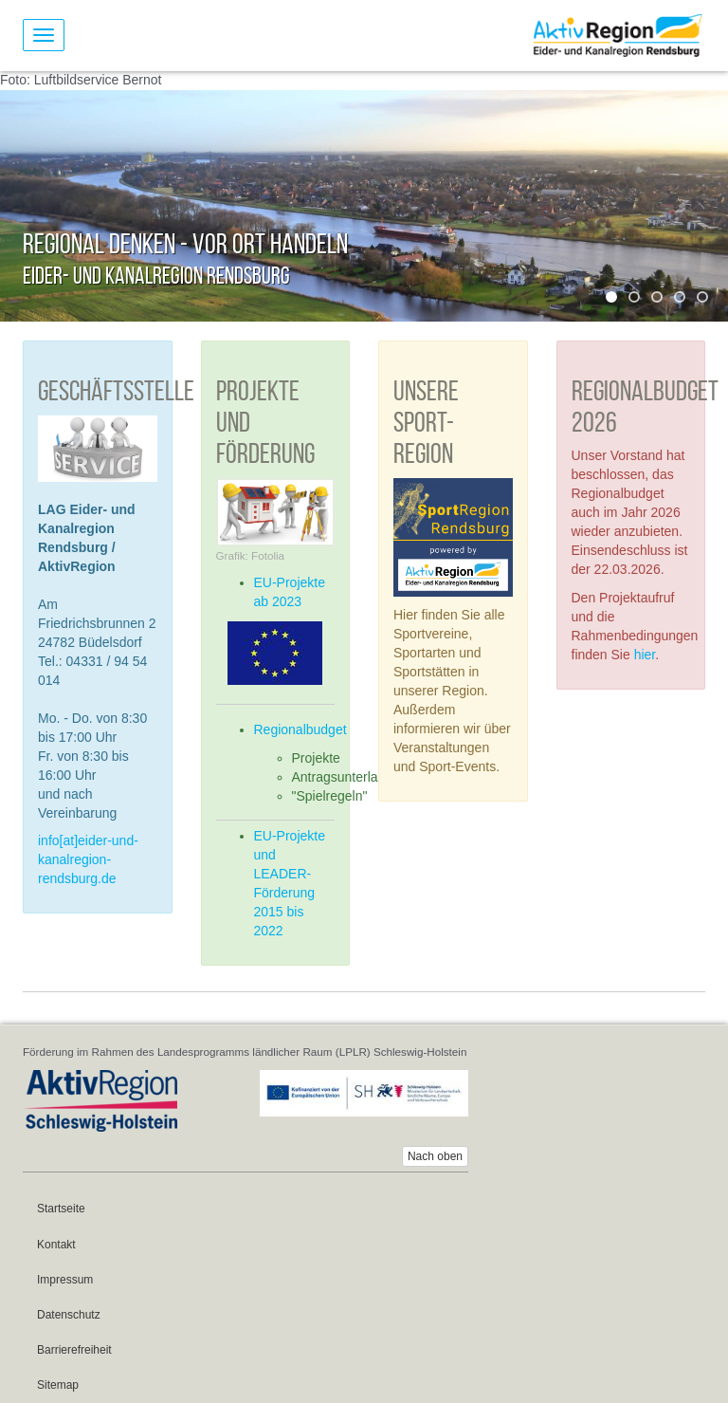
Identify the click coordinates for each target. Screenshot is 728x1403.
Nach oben (435, 1156)
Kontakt (56, 1244)
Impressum (65, 1279)
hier (645, 654)
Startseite (61, 1208)
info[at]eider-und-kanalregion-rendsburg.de (88, 859)
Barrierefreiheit (74, 1350)
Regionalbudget (300, 729)
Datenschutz (68, 1314)
